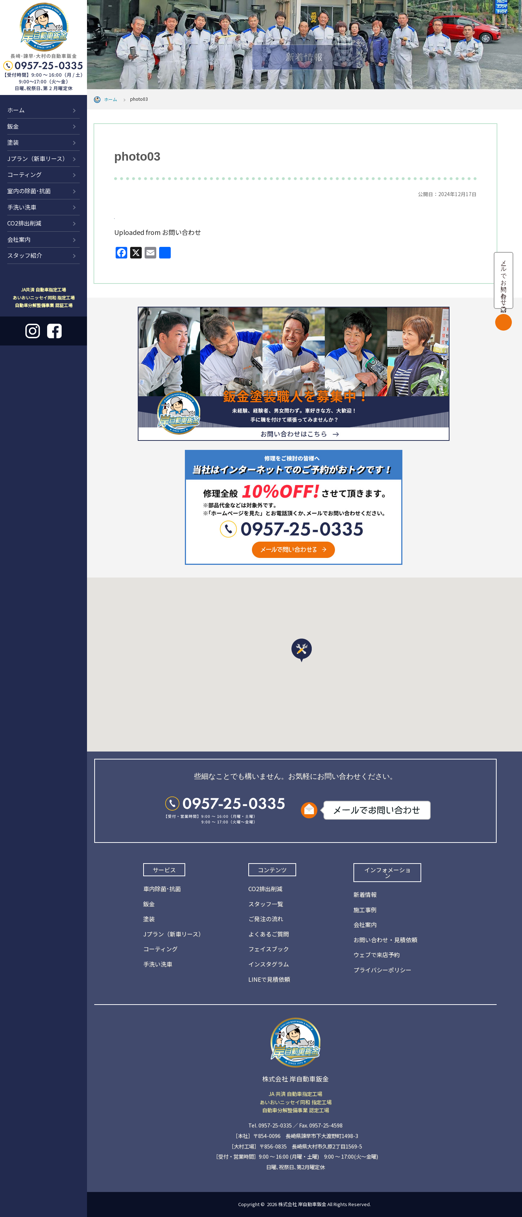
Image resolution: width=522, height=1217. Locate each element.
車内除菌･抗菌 (162, 888)
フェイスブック (268, 948)
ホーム (16, 109)
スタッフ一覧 (265, 903)
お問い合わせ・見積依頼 (385, 939)
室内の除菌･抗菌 (29, 190)
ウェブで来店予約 (376, 954)
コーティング (24, 174)
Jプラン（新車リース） (37, 158)
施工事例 (365, 909)
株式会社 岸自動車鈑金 (302, 1204)
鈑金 (13, 126)
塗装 (13, 142)
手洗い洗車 (21, 207)
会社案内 (18, 239)
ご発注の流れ (265, 918)
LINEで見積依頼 (269, 979)
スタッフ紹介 (24, 255)
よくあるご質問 (268, 934)
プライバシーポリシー (382, 969)
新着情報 (365, 894)
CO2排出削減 (24, 223)
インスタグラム (268, 964)
